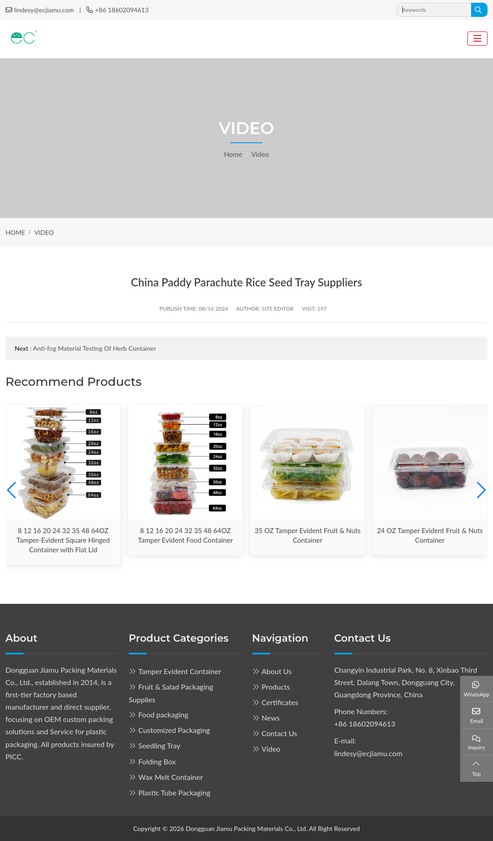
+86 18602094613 (121, 10)
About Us (277, 671)
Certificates (280, 702)
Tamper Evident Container (179, 671)
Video (271, 748)
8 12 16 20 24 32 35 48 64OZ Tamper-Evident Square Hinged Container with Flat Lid (63, 540)
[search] (479, 10)
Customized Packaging (174, 730)
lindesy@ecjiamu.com (44, 10)
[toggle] (477, 38)
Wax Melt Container (170, 777)
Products (276, 686)
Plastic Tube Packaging (174, 792)
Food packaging (163, 714)
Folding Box (157, 761)
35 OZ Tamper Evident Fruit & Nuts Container (307, 535)
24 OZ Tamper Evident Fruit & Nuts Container (430, 535)
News (271, 717)
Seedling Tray (159, 745)
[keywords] (434, 10)
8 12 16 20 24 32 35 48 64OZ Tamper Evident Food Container (185, 535)
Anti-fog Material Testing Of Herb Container (94, 348)
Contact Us (279, 733)
